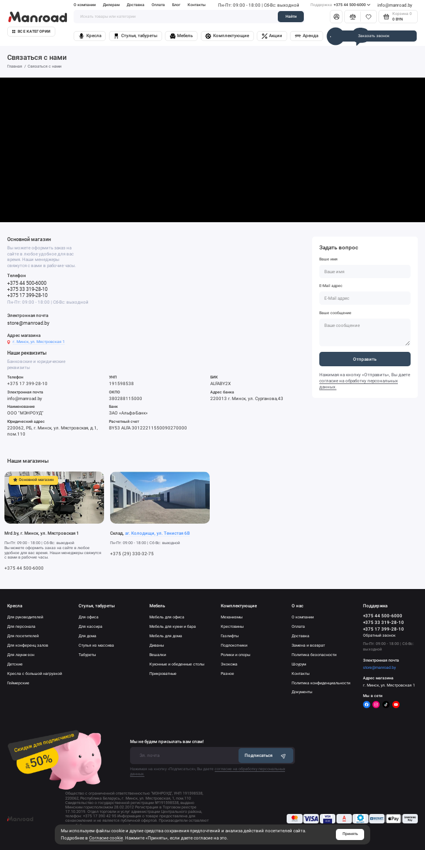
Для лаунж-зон (20, 654)
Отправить (364, 359)
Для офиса (89, 617)
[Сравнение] (352, 16)
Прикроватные (163, 673)
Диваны (156, 645)
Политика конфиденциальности (321, 682)
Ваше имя (328, 259)
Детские (15, 664)
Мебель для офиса (166, 617)
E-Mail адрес (331, 286)
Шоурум (299, 664)
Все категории (31, 31)
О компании (85, 5)
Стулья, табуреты (135, 36)
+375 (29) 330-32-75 (132, 553)
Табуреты (87, 654)
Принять (350, 833)
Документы (302, 691)
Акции (272, 36)
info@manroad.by (394, 5)
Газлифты (230, 635)
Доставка (135, 5)
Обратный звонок (379, 635)
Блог (176, 5)
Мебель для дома (165, 635)
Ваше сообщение (335, 313)
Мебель (181, 36)
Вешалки (157, 654)
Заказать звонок (374, 36)
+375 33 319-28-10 (27, 289)
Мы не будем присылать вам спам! (167, 741)
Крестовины (232, 626)
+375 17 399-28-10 (27, 295)
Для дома (87, 635)
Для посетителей (23, 635)
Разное (227, 673)
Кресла (90, 36)
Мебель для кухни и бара (172, 626)
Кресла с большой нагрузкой (34, 673)
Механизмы (231, 617)
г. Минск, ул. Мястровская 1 (39, 341)
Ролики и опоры (235, 654)
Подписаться (266, 755)
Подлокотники (234, 645)
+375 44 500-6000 (340, 5)
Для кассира (90, 626)
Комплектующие (227, 36)
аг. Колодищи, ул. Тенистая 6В (157, 533)
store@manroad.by (28, 323)
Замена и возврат (308, 645)
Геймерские (18, 682)
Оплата (158, 5)
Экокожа (229, 664)
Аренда (306, 36)
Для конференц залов (27, 645)
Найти (291, 16)
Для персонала (21, 626)
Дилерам (111, 5)
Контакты (197, 5)
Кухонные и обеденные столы (176, 664)
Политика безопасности (314, 654)
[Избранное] (368, 16)
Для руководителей (25, 617)
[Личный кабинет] (336, 16)
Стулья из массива (96, 645)
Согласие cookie (106, 838)
